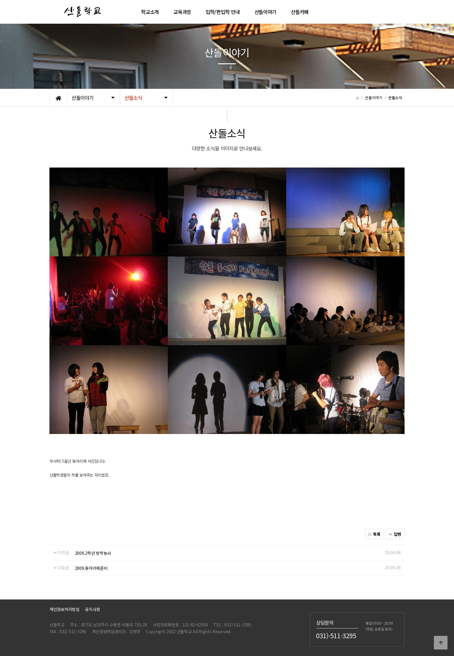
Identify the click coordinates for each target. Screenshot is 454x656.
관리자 (242, 632)
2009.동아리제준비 (91, 568)
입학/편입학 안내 (222, 11)
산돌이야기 (265, 11)
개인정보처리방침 (64, 609)
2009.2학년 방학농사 (93, 553)
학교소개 (150, 11)
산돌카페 (299, 11)
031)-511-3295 (336, 635)
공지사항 (92, 609)
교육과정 (182, 11)
